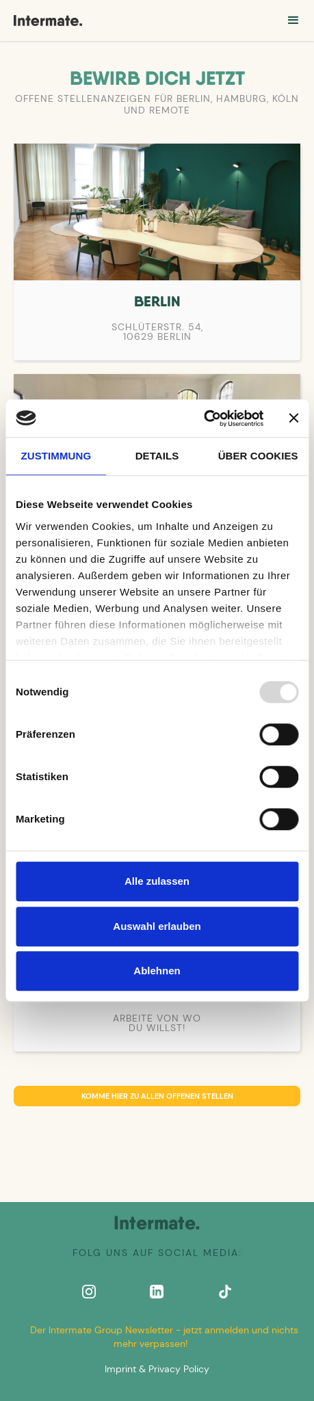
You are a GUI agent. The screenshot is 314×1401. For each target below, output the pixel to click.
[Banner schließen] (293, 418)
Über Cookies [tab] (258, 456)
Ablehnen (156, 970)
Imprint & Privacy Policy (157, 1369)
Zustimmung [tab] (56, 456)
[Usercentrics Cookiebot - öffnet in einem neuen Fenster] (203, 418)
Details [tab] (157, 456)
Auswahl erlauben (156, 926)
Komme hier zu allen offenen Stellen (157, 1096)
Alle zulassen (157, 881)
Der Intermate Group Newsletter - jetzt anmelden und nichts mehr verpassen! (164, 1337)
